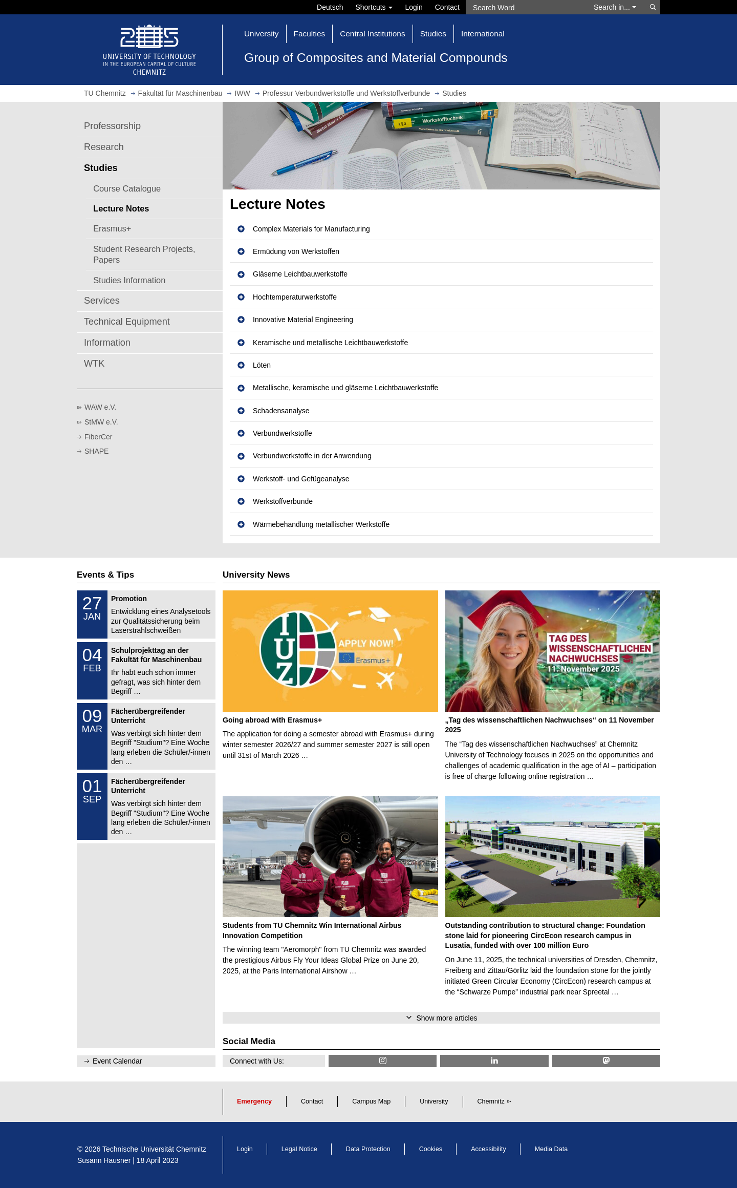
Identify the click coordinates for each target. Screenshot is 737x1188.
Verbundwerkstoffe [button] (282, 433)
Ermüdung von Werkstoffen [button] (296, 251)
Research (104, 147)
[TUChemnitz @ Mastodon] (606, 1061)
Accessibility (488, 1149)
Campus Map (371, 1101)
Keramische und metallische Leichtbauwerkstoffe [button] (330, 342)
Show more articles (446, 1018)
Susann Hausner (104, 1160)
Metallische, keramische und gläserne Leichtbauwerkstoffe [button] (345, 388)
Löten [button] (262, 365)
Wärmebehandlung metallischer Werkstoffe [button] (321, 524)
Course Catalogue (127, 188)
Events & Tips (105, 575)
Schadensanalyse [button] (281, 411)
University (434, 1101)
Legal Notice (299, 1149)
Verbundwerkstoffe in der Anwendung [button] (312, 456)
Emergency (254, 1101)
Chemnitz (491, 1101)
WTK (94, 363)
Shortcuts (374, 7)
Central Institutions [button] (372, 33)
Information (107, 342)
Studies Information (129, 280)
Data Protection (368, 1149)
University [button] (261, 33)
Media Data (551, 1149)
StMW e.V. (101, 422)
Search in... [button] (615, 7)
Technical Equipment (127, 321)
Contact (447, 7)
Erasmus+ (112, 228)
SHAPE (96, 451)
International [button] (483, 33)
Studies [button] (433, 33)
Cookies (431, 1149)
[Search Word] (525, 7)
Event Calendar (117, 1061)
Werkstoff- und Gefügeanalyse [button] (301, 479)
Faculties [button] (310, 33)
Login (413, 7)
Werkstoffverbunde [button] (283, 501)
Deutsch (330, 7)
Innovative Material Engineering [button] (303, 319)
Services (102, 300)
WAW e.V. (100, 407)
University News (256, 575)
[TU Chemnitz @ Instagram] (383, 1061)
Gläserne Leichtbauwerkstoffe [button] (300, 274)
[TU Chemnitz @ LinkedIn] (494, 1061)
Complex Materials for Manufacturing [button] (311, 229)
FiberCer (98, 437)
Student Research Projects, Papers (144, 254)
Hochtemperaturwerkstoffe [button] (295, 297)
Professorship (112, 126)
